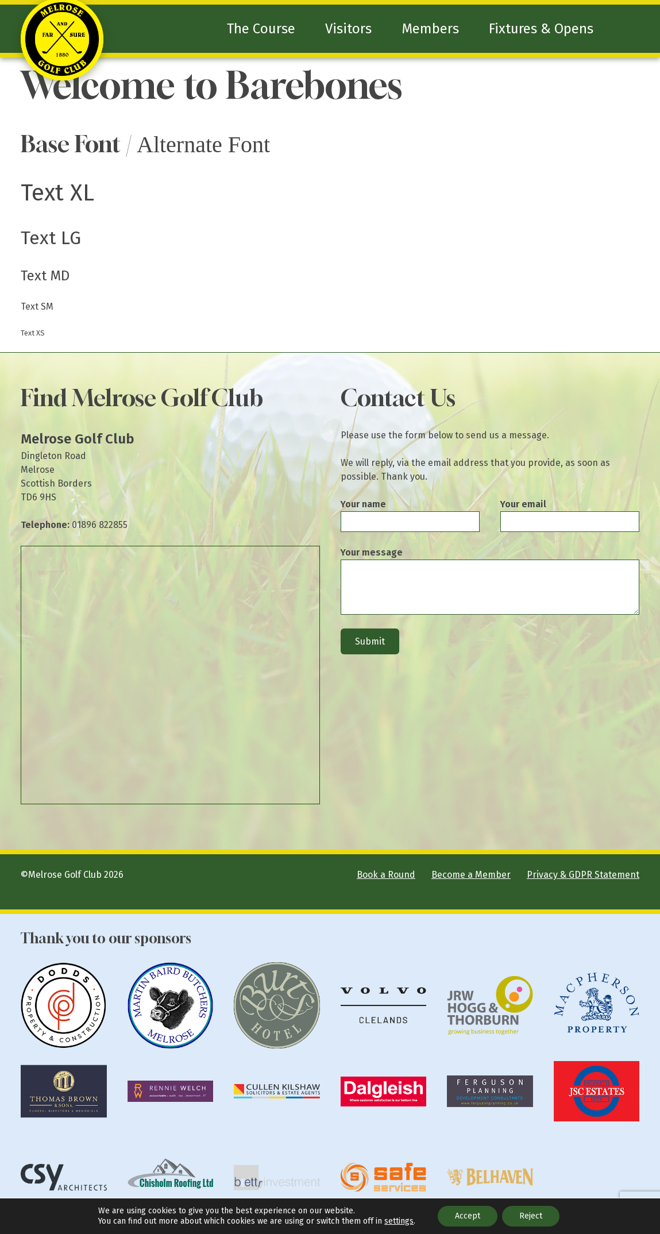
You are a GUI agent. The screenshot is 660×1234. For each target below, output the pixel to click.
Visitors (348, 29)
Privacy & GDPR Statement (583, 874)
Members (430, 29)
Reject (530, 1216)
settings (399, 1221)
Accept (467, 1216)
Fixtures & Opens (541, 29)
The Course (261, 29)
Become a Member (471, 874)
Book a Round (386, 874)
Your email (523, 504)
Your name (363, 504)
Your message (372, 552)
